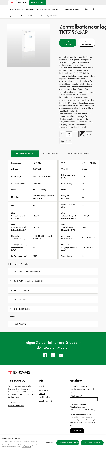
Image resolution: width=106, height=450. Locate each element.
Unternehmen (15, 9)
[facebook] (44, 355)
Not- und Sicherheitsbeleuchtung (82, 410)
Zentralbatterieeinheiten (28, 16)
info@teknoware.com (16, 405)
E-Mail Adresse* (76, 396)
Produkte (30, 9)
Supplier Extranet (45, 401)
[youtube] (61, 355)
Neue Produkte (20, 324)
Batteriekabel (20, 299)
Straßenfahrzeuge (77, 407)
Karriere (42, 393)
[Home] (10, 16)
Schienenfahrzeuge (78, 404)
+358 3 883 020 (14, 402)
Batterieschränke (22, 290)
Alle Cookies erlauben (92, 443)
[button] (94, 9)
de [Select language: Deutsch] (88, 9)
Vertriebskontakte (71, 9)
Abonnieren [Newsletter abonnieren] (77, 431)
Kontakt (41, 386)
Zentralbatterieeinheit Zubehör (28, 281)
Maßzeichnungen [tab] (50, 154)
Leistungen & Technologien (48, 9)
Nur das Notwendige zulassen (68, 443)
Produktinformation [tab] (24, 154)
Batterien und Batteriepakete (27, 271)
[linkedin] (53, 355)
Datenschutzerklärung (89, 422)
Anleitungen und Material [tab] (79, 154)
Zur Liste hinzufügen (67, 42)
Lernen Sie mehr (26, 446)
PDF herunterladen (86, 42)
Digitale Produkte (22, 309)
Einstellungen (49, 442)
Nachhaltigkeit (44, 397)
